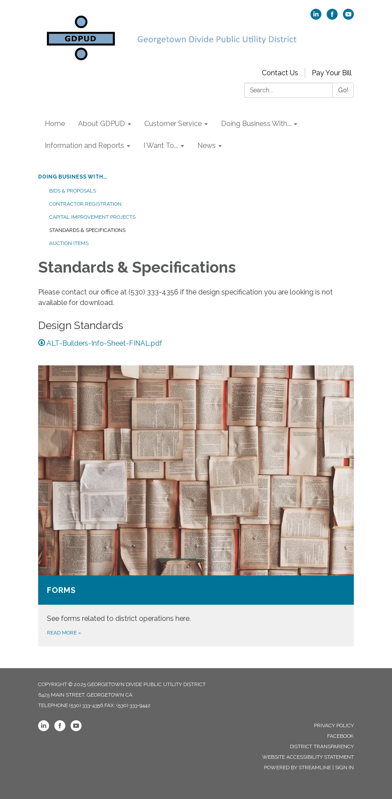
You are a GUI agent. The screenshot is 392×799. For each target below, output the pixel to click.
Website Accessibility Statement (308, 757)
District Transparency (322, 746)
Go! (343, 90)
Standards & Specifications (87, 230)
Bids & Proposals (72, 191)
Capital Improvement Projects (92, 217)
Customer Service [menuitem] (173, 123)
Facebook (340, 736)
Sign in (344, 767)
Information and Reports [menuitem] (84, 145)
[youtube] (348, 17)
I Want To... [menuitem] (160, 145)
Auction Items (69, 243)
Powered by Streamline (297, 767)
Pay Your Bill (332, 73)
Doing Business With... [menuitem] (256, 123)
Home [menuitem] (55, 123)
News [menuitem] (206, 145)
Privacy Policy (334, 725)
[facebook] (332, 17)
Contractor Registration (85, 204)
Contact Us (280, 73)
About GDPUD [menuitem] (101, 123)
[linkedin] (315, 17)
